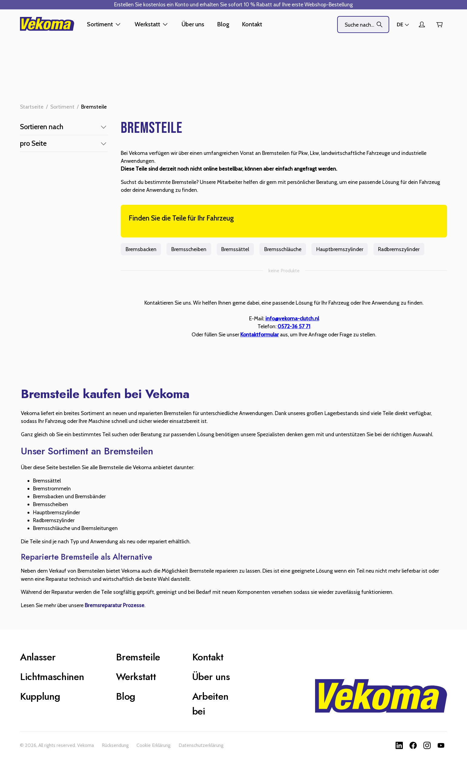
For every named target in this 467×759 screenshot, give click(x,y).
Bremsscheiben (188, 249)
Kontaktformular (259, 334)
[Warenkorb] (439, 24)
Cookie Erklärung (153, 745)
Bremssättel (235, 249)
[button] (64, 127)
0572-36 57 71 (294, 326)
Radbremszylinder (398, 249)
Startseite (32, 106)
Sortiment (62, 106)
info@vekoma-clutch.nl (292, 318)
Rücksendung (115, 745)
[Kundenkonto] (421, 24)
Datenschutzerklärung (201, 745)
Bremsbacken (141, 249)
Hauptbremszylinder (339, 249)
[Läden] (403, 24)
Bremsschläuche (282, 249)
